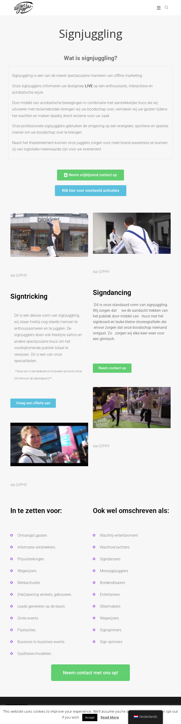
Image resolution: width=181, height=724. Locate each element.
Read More (110, 717)
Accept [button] (90, 717)
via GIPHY (18, 275)
